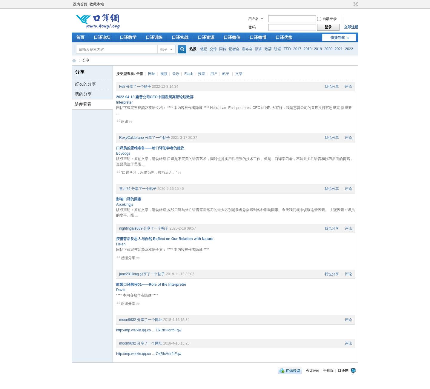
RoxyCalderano (131, 138)
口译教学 (128, 37)
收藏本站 (97, 4)
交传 (213, 49)
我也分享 (332, 86)
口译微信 (232, 37)
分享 (86, 60)
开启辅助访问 (349, 4)
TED (287, 49)
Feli (122, 86)
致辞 (268, 49)
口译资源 (206, 37)
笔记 (203, 49)
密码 (252, 27)
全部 (139, 74)
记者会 (234, 49)
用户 (213, 74)
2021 (339, 49)
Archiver (312, 370)
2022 (349, 49)
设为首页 (80, 4)
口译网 (74, 60)
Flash (189, 74)
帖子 (164, 49)
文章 (238, 74)
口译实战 (180, 37)
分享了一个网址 (149, 320)
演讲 (258, 49)
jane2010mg (129, 274)
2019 (318, 49)
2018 (308, 49)
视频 (164, 74)
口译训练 (154, 37)
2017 (297, 49)
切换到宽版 (354, 4)
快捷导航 (338, 38)
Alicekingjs (124, 204)
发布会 (247, 49)
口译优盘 (284, 37)
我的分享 (83, 94)
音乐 (175, 74)
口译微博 (258, 37)
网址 (151, 74)
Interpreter (124, 102)
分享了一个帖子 (138, 86)
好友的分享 (85, 84)
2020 (328, 49)
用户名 (253, 19)
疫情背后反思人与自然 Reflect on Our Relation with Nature (164, 239)
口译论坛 (102, 37)
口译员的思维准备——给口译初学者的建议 (150, 148)
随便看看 (83, 104)
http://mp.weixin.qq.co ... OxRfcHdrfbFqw (148, 330)
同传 (222, 49)
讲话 (277, 49)
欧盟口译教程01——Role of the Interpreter (151, 284)
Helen (120, 244)
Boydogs (123, 153)
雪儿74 (124, 189)
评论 (348, 86)
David (120, 290)
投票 (201, 74)
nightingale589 (130, 228)
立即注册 (351, 27)
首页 (80, 37)
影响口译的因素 (128, 199)
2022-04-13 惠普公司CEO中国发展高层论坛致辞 (155, 97)
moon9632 (127, 320)
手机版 (328, 370)
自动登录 (327, 19)
